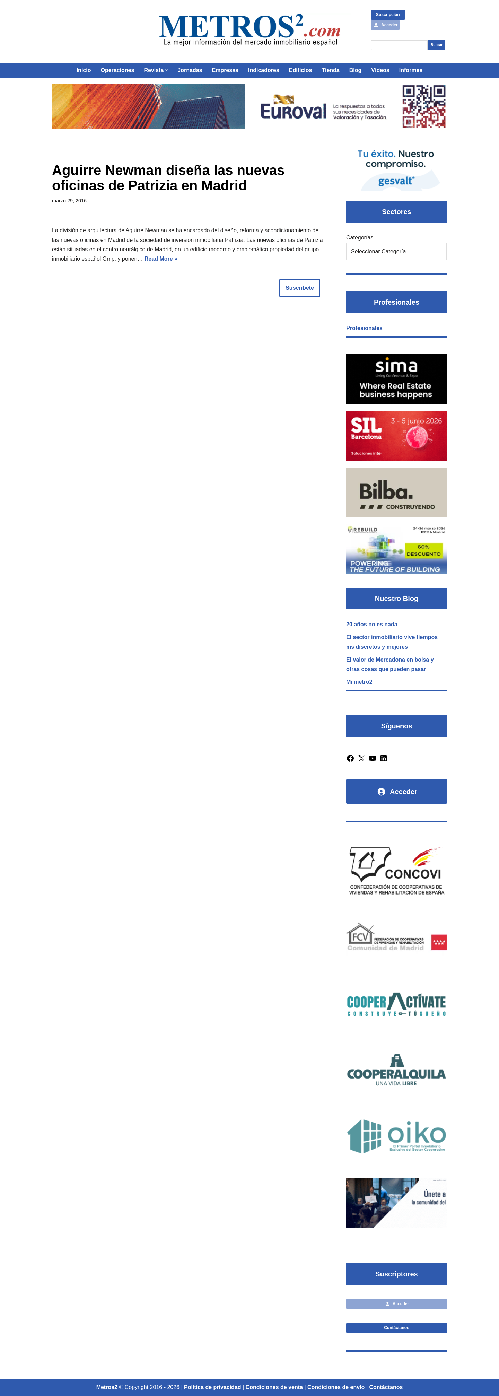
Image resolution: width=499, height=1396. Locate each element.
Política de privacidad (212, 1387)
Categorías (359, 238)
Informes (411, 70)
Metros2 (106, 1387)
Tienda (330, 70)
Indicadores (263, 70)
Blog (355, 70)
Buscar (437, 45)
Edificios (300, 70)
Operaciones (117, 70)
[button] (166, 70)
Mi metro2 (359, 682)
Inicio (84, 70)
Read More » (161, 259)
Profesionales (364, 328)
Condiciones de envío (336, 1387)
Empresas (225, 70)
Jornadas (189, 70)
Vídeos (380, 70)
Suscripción (388, 14)
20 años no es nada (371, 624)
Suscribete (300, 288)
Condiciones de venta (274, 1387)
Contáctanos (396, 1327)
